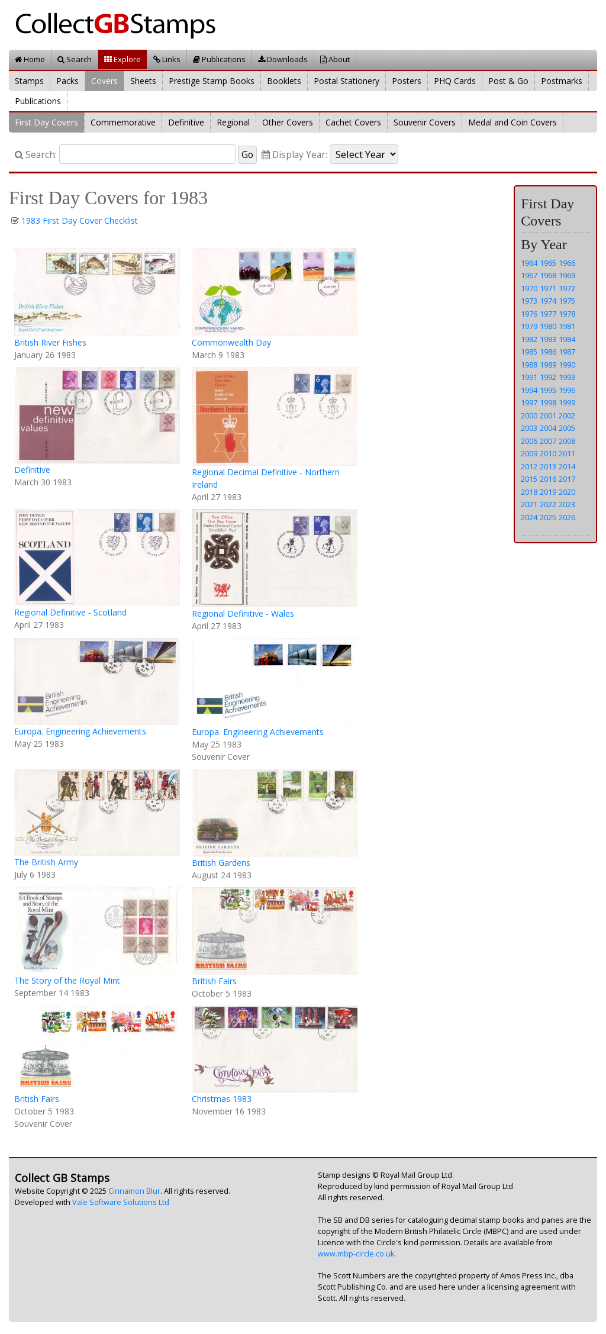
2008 (567, 441)
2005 (567, 428)
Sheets (143, 80)
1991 (529, 377)
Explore (122, 59)
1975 (567, 300)
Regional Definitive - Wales (243, 613)
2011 (567, 453)
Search (74, 59)
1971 (548, 288)
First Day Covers (46, 122)
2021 (529, 504)
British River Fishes (50, 342)
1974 (548, 300)
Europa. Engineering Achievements (80, 731)
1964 (529, 262)
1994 (529, 390)
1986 (548, 351)
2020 (567, 491)
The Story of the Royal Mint (67, 980)
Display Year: (294, 155)
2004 (548, 428)
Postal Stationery (346, 80)
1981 (567, 326)
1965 (548, 262)
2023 (567, 504)
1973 (529, 300)
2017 (567, 478)
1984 (567, 339)
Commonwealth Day (231, 342)
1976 (529, 313)
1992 (548, 377)
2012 (529, 466)
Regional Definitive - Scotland (70, 612)
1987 (567, 351)
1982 (529, 339)
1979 (529, 326)
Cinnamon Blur (134, 1191)
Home (30, 59)
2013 (548, 466)
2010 (548, 453)
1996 (567, 390)
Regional (233, 122)
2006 (529, 441)
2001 (548, 415)
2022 (548, 504)
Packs (67, 80)
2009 (529, 453)
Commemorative (123, 122)
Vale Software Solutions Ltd (120, 1202)
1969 (567, 275)
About (335, 59)
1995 (548, 390)
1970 (529, 288)
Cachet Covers (353, 122)
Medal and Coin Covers (512, 122)
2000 (529, 415)
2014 (567, 466)
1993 (567, 377)
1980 (548, 326)
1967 (529, 275)
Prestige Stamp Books (211, 80)
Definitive (186, 122)
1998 (548, 402)
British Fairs (214, 981)
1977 (548, 313)
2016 (548, 478)
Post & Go (508, 80)
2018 (529, 491)
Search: (36, 155)
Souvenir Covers (425, 122)
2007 (548, 441)
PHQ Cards (455, 80)
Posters (406, 80)
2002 (567, 415)
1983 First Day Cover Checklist (79, 220)
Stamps (29, 80)
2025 (548, 517)
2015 (529, 478)
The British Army (46, 862)
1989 (548, 364)
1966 (567, 262)
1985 (529, 351)
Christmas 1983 (222, 1098)
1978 (567, 313)
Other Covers (287, 122)
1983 (548, 339)
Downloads (283, 59)
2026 (567, 517)
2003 (529, 428)
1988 (529, 364)
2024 (529, 517)
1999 (567, 402)
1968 (548, 275)
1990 (567, 364)
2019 (548, 491)
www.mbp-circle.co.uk (356, 1254)
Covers (104, 80)
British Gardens (221, 862)
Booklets (284, 80)
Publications (219, 59)
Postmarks (561, 80)
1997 (529, 402)
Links (166, 59)
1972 (567, 288)
